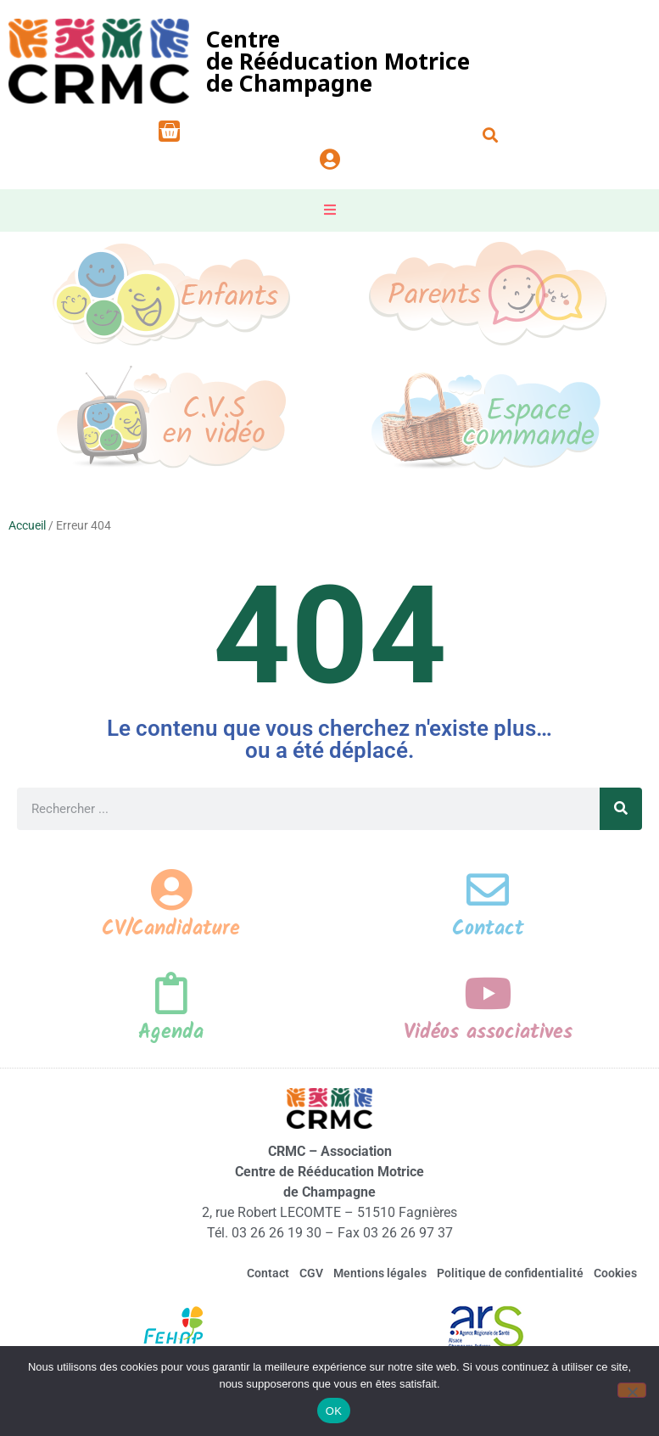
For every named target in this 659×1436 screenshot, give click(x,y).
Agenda (171, 1032)
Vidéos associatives (488, 1032)
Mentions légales (380, 1274)
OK (334, 1411)
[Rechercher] (621, 809)
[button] (490, 135)
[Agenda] (171, 993)
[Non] (631, 1390)
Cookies (615, 1274)
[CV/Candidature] (171, 889)
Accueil (27, 525)
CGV (311, 1274)
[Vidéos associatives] (487, 993)
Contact (488, 928)
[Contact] (487, 889)
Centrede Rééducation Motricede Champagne (338, 61)
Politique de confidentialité (510, 1274)
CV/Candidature (171, 928)
